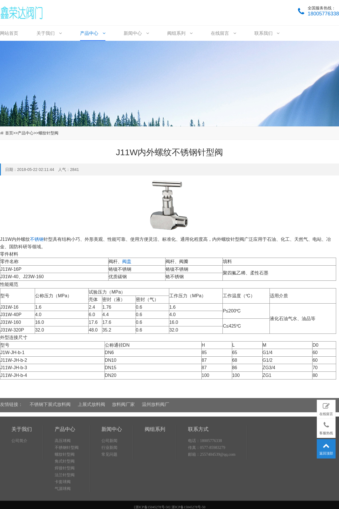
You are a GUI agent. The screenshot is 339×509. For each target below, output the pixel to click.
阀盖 (126, 261)
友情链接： (11, 401)
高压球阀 (63, 463)
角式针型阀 (65, 484)
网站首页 (9, 33)
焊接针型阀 (65, 491)
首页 (9, 133)
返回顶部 (326, 447)
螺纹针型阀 (48, 133)
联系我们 (266, 33)
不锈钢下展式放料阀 (50, 401)
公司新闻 (109, 463)
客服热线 (326, 427)
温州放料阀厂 (155, 401)
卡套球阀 (63, 504)
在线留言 (223, 33)
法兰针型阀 (65, 498)
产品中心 (92, 33)
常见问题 (109, 477)
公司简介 (19, 463)
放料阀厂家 (123, 401)
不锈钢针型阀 (67, 470)
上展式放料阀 (91, 401)
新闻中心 (136, 33)
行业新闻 (109, 470)
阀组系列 (179, 33)
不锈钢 (37, 239)
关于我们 (49, 33)
